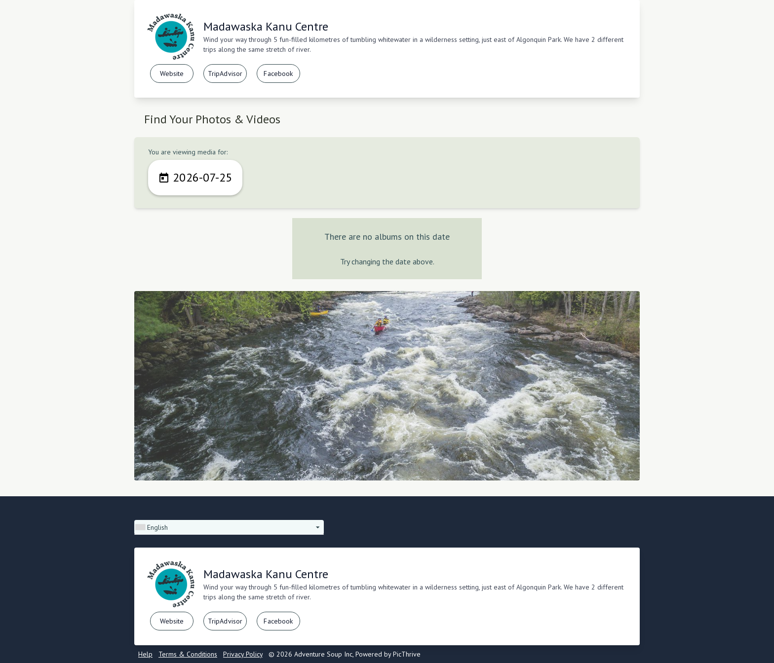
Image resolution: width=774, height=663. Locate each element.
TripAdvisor (225, 73)
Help (145, 654)
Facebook (278, 73)
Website (172, 73)
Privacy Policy (243, 654)
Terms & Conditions (187, 654)
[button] (229, 527)
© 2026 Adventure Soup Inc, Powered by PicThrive (345, 654)
